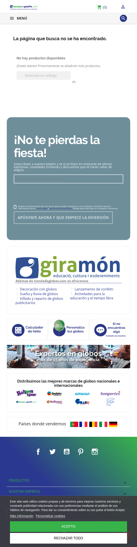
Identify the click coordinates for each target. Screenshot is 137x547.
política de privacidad (61, 208)
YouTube (66, 451)
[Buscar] (44, 75)
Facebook (38, 451)
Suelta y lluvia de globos (39, 293)
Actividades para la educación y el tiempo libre (91, 295)
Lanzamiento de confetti (94, 289)
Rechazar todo (68, 538)
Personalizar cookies (50, 516)
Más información (21, 516)
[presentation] (46, 194)
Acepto (68, 526)
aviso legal (41, 208)
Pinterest (80, 451)
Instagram (95, 451)
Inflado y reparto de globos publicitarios (39, 300)
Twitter (52, 451)
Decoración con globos (38, 289)
